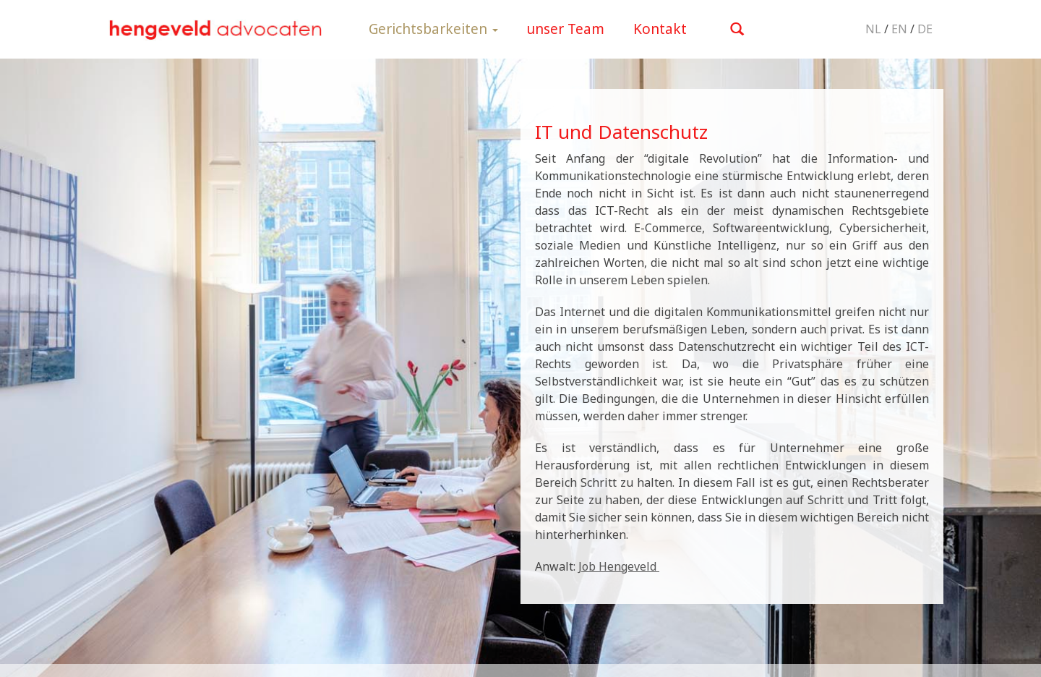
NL (873, 29)
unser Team (565, 29)
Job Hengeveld (618, 566)
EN (899, 29)
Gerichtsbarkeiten (433, 29)
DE (925, 29)
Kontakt (660, 29)
